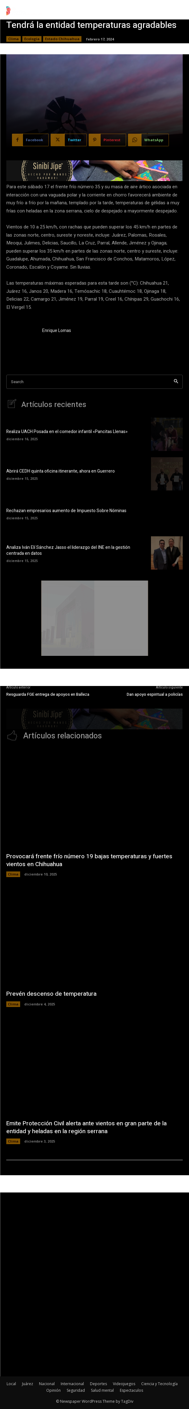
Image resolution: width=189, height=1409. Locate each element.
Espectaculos (131, 1390)
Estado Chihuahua (62, 39)
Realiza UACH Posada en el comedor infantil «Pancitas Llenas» (67, 431)
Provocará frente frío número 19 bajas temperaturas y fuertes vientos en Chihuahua (89, 860)
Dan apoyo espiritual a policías (155, 694)
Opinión (53, 1390)
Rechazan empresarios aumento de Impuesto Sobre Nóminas (66, 510)
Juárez (27, 1383)
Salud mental (102, 1390)
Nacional (47, 1383)
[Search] (176, 382)
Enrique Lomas (56, 330)
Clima (13, 39)
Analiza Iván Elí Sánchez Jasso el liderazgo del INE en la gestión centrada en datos (68, 550)
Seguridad (76, 1390)
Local (11, 1383)
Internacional (72, 1383)
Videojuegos (124, 1383)
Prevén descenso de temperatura (51, 993)
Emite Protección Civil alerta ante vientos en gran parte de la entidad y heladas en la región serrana (86, 1127)
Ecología (32, 39)
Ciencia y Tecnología (159, 1383)
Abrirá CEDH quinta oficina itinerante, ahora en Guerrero (60, 471)
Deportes (98, 1383)
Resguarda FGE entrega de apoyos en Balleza (47, 694)
